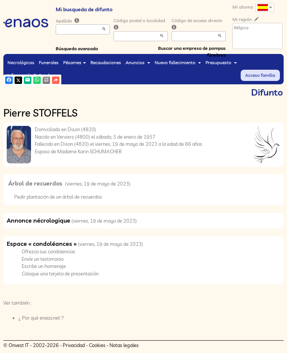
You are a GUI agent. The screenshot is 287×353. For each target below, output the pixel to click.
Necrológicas (20, 62)
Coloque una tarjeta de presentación (60, 274)
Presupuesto (221, 62)
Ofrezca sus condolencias (48, 251)
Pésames (74, 62)
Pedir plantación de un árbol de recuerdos (58, 197)
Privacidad (74, 345)
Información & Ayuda (31, 75)
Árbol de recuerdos (36, 183)
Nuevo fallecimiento (178, 62)
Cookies (97, 345)
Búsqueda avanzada (77, 48)
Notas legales (124, 345)
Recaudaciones (105, 62)
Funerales (49, 62)
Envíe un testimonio (43, 259)
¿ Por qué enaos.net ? (41, 318)
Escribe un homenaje (44, 266)
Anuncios (138, 62)
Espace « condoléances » (42, 243)
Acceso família (260, 75)
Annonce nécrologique (38, 220)
